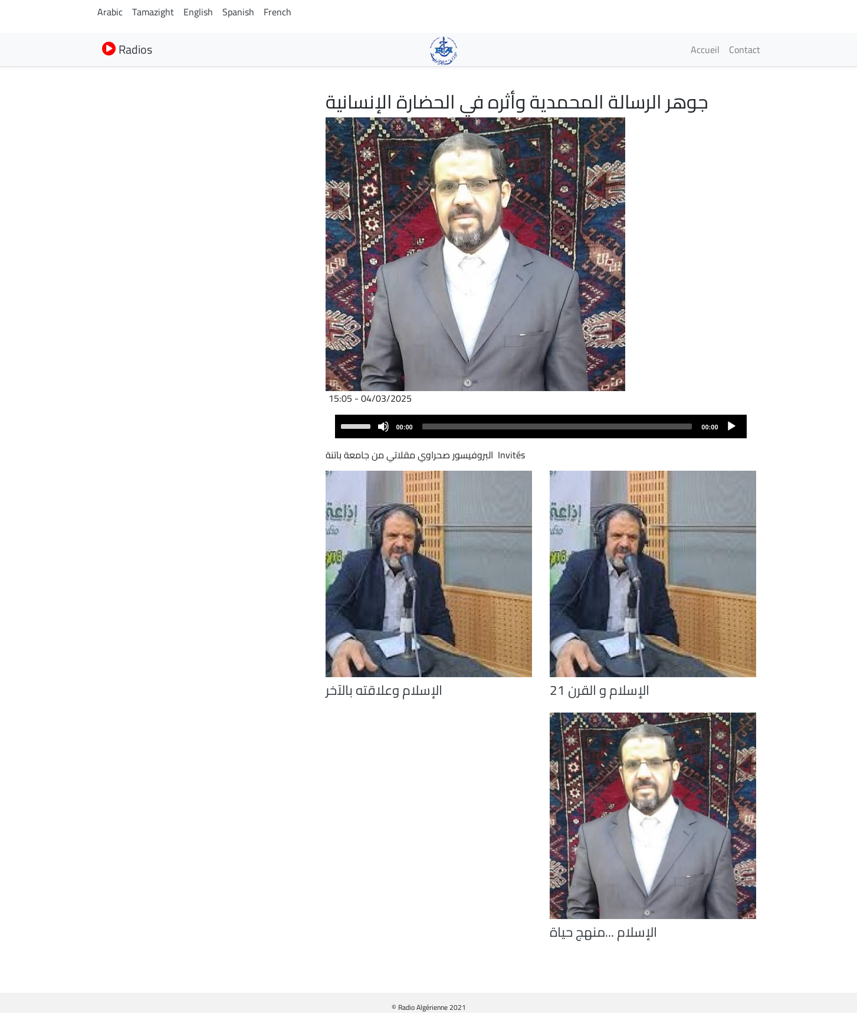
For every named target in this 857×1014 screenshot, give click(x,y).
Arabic (110, 12)
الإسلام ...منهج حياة (603, 932)
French (277, 12)
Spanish (238, 12)
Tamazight (153, 12)
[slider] (557, 426)
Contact (744, 49)
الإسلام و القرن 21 (599, 690)
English (198, 12)
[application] (541, 426)
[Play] (731, 426)
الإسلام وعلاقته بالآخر (384, 690)
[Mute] (383, 426)
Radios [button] (127, 49)
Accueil (705, 49)
